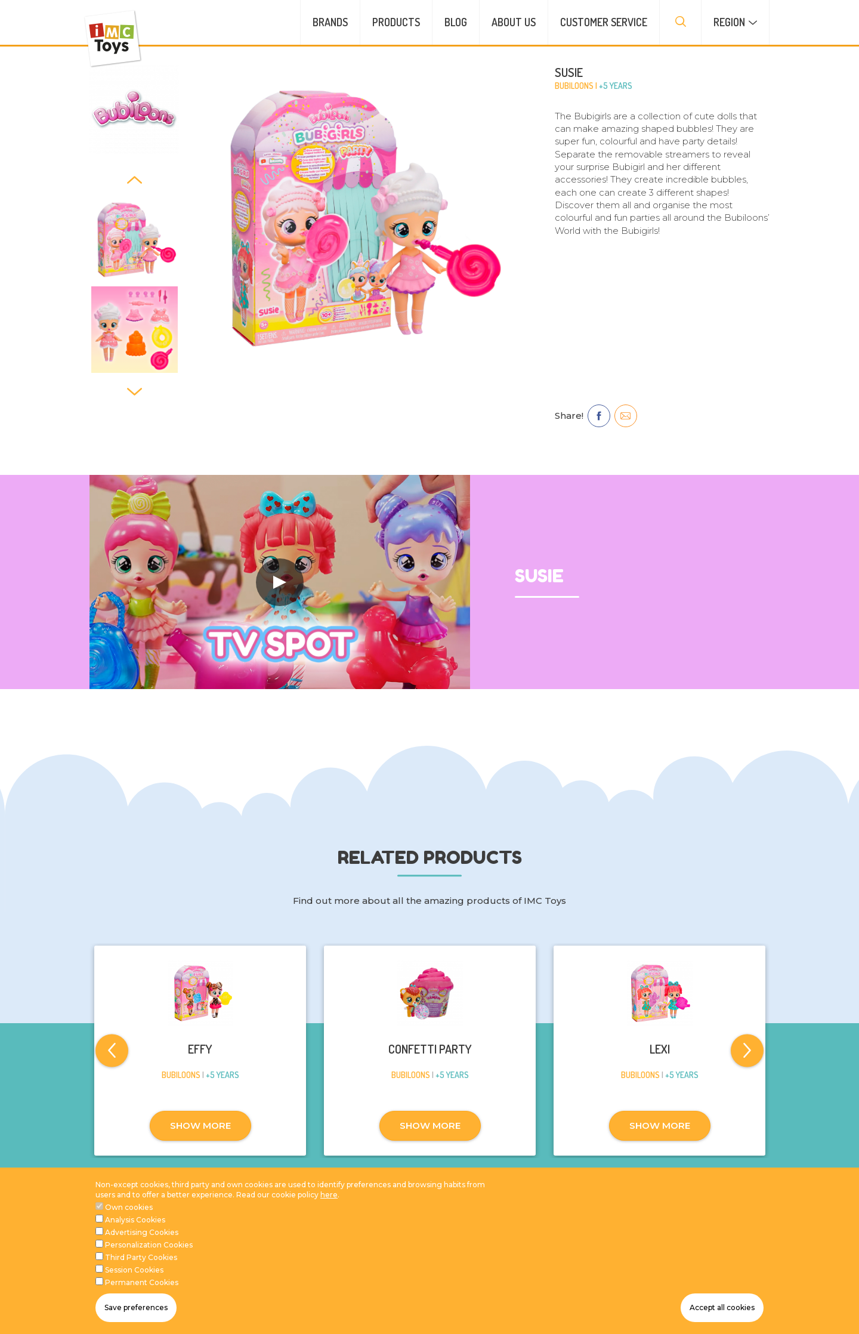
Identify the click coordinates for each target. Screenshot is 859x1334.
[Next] (134, 391)
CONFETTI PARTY (430, 1049)
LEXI (660, 1049)
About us (514, 22)
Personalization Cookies (149, 1244)
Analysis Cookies (135, 1219)
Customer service (603, 22)
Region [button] (729, 22)
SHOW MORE (200, 1125)
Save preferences (136, 1307)
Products (396, 22)
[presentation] (681, 22)
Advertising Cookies (141, 1232)
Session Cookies (134, 1269)
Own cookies (129, 1207)
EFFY (200, 1049)
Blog (455, 22)
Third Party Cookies (141, 1257)
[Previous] (134, 179)
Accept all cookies (722, 1307)
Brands (330, 22)
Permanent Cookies (141, 1282)
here (329, 1194)
